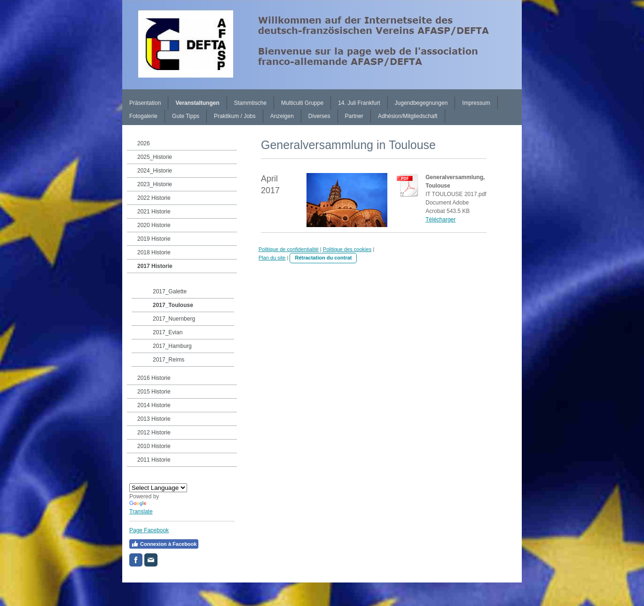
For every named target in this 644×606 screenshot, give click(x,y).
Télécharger (440, 219)
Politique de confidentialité (289, 249)
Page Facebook (149, 530)
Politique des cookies (347, 249)
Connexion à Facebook (163, 544)
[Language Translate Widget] (158, 487)
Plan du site (272, 257)
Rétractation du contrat (323, 257)
